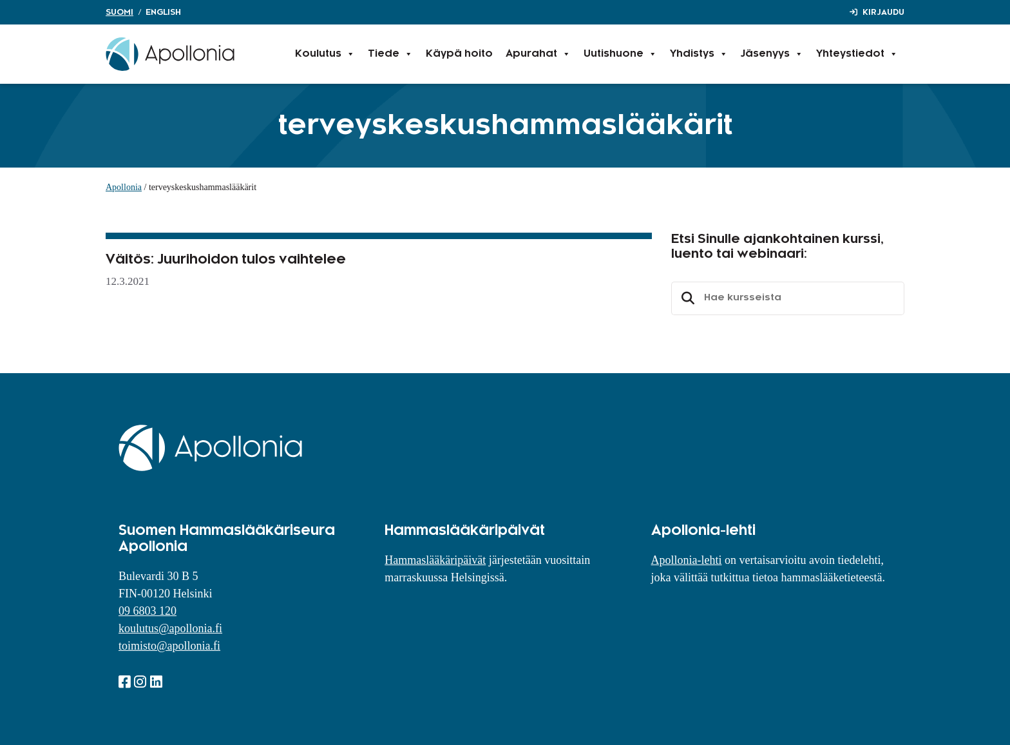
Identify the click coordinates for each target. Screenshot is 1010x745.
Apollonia (124, 187)
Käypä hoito (459, 54)
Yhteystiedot (857, 54)
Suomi (119, 12)
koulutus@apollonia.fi (170, 628)
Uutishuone (620, 54)
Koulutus (325, 54)
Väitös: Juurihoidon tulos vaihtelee (226, 259)
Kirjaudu (883, 12)
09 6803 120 (147, 611)
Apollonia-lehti (686, 560)
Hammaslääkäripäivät (435, 560)
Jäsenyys (772, 54)
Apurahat (538, 54)
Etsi (686, 298)
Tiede (390, 54)
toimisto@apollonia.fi (169, 645)
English (163, 12)
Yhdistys (699, 54)
